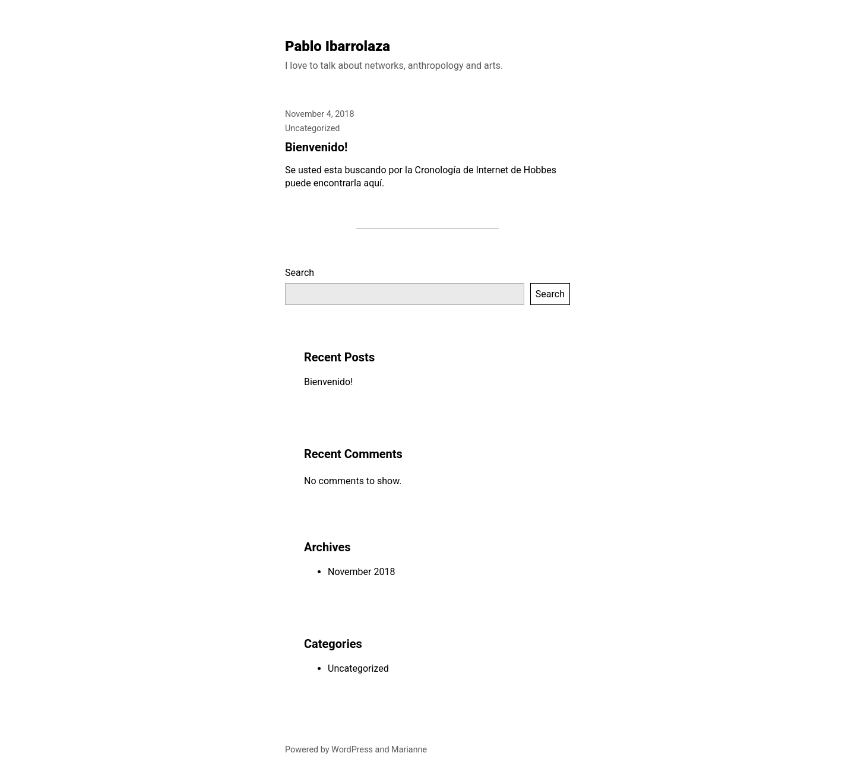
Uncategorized (312, 128)
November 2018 (361, 571)
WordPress (352, 750)
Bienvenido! (316, 147)
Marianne (409, 750)
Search (299, 272)
